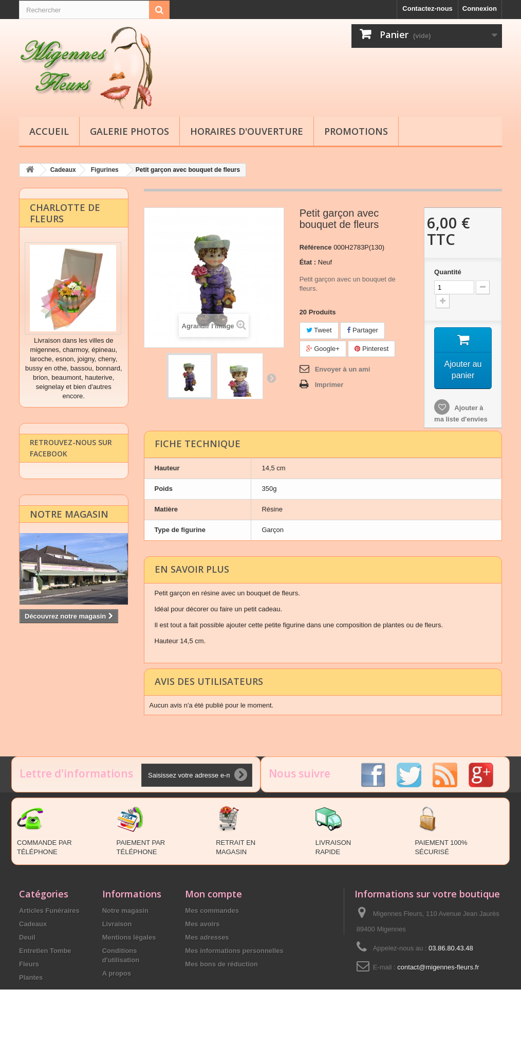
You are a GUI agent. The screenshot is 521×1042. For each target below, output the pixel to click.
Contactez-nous (427, 8)
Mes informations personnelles (234, 950)
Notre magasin (69, 526)
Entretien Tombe (45, 950)
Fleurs (29, 963)
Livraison (117, 923)
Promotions (356, 131)
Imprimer (329, 384)
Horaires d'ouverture (246, 131)
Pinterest (371, 348)
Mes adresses (207, 937)
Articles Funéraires (49, 910)
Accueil (49, 131)
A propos (117, 973)
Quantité (447, 271)
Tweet (319, 329)
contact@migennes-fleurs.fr (438, 966)
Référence (316, 247)
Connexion (479, 8)
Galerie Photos (129, 131)
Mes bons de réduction (221, 963)
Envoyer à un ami (342, 369)
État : (308, 262)
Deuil (27, 937)
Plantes (31, 977)
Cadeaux (33, 923)
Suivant (271, 377)
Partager (362, 329)
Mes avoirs (202, 923)
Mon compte (213, 893)
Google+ (323, 348)
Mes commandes (212, 910)
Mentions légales (129, 937)
